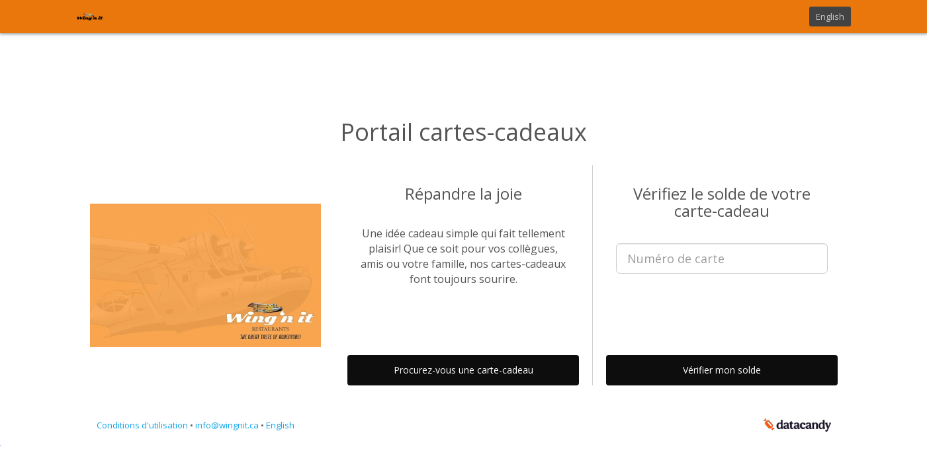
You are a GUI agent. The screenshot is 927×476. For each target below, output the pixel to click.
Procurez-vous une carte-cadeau (463, 370)
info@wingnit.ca (228, 425)
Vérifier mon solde (722, 370)
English (830, 16)
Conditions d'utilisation (143, 425)
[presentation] (721, 309)
